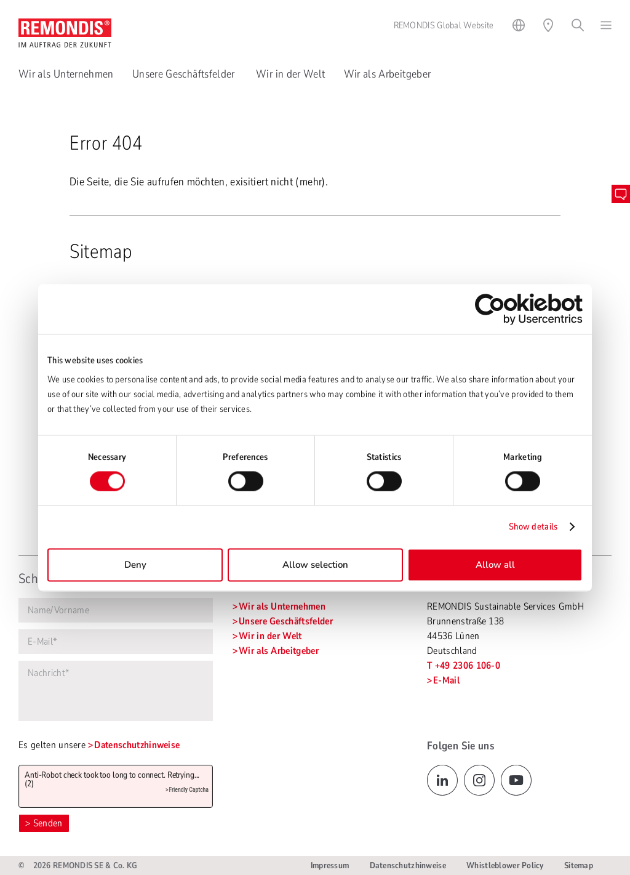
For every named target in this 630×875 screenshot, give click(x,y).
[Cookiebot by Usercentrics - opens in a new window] (529, 309)
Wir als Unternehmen (66, 74)
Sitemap (578, 865)
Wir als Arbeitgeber (387, 74)
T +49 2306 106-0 (463, 665)
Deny (135, 564)
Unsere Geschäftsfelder (184, 74)
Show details (533, 527)
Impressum (330, 865)
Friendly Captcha (189, 789)
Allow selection (315, 564)
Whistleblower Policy (505, 865)
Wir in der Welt (290, 74)
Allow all (495, 564)
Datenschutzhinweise (137, 745)
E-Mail (446, 680)
